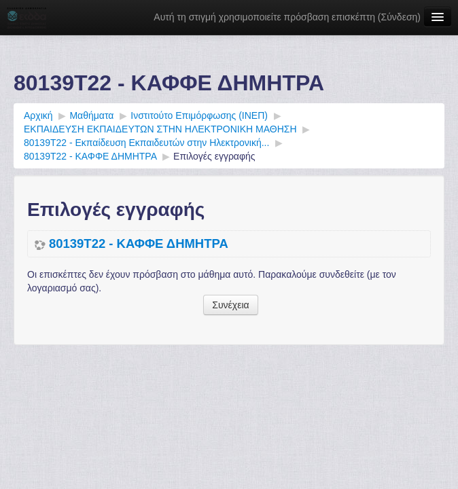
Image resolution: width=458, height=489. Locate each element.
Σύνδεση (399, 17)
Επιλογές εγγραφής (214, 156)
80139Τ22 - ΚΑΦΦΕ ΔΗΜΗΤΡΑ (138, 244)
